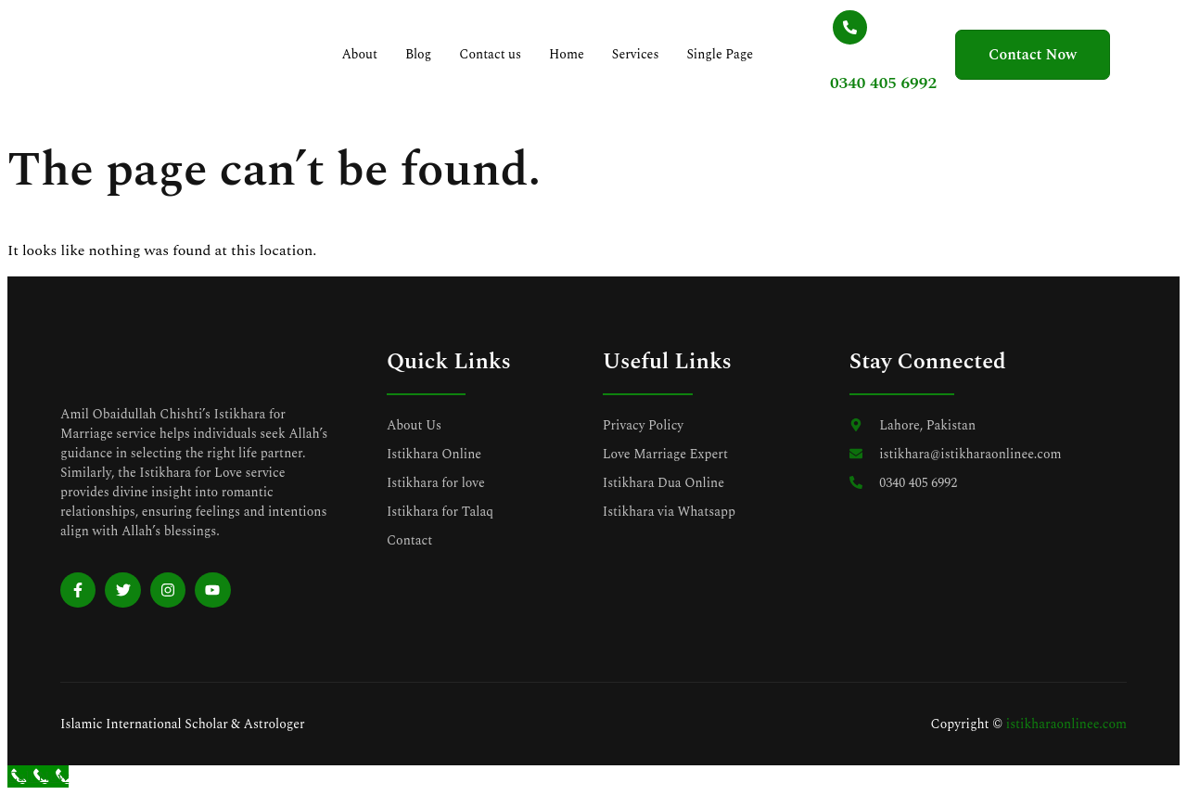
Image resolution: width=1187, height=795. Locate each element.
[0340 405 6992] (827, 27)
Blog (426, 54)
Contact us (489, 63)
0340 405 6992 (860, 83)
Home (571, 54)
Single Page (708, 63)
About (367, 54)
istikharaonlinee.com (1066, 724)
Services (640, 54)
